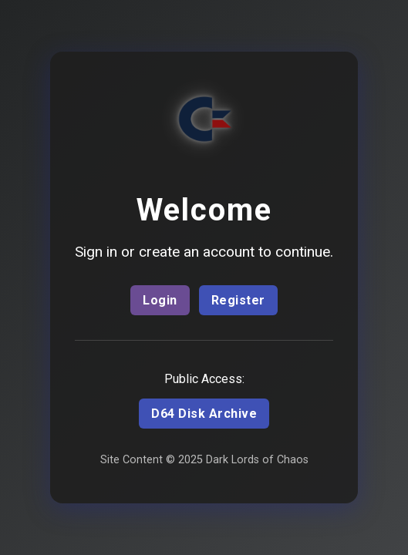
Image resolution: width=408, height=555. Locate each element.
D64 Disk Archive (204, 413)
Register (238, 300)
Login (160, 300)
